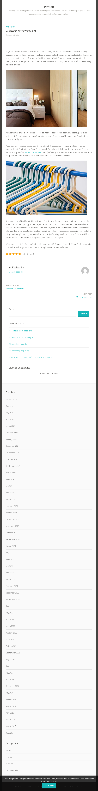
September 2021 (13, 652)
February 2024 (12, 506)
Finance (9, 757)
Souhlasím (49, 785)
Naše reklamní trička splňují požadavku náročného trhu (31, 357)
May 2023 (9, 566)
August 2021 (11, 659)
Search (12, 309)
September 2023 (13, 539)
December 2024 (12, 446)
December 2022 (12, 592)
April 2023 (10, 572)
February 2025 (12, 432)
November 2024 (12, 452)
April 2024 (10, 492)
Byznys (8, 750)
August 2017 (11, 726)
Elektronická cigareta (18, 344)
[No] (95, 783)
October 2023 (11, 532)
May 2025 (9, 412)
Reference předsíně (33, 152)
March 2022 (10, 626)
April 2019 (10, 712)
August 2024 (11, 472)
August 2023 (11, 546)
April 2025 (10, 419)
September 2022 (13, 599)
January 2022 (11, 632)
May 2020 (9, 692)
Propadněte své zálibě (16, 287)
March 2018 (10, 719)
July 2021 (10, 666)
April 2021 (10, 679)
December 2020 (12, 686)
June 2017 (10, 733)
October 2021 (11, 646)
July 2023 (10, 552)
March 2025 (10, 426)
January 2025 (11, 439)
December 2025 (12, 399)
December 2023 (12, 519)
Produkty (10, 27)
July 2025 (10, 406)
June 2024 (10, 479)
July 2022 (10, 606)
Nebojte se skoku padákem (20, 330)
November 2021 (12, 639)
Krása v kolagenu (84, 295)
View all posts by (16, 271)
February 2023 (12, 586)
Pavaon (49, 7)
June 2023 (10, 559)
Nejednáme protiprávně (19, 350)
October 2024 (11, 459)
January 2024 (11, 512)
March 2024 (10, 499)
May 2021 (9, 672)
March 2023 (10, 579)
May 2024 (9, 486)
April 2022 (10, 619)
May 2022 (9, 612)
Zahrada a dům (12, 770)
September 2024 (13, 466)
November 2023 (12, 526)
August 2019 (11, 706)
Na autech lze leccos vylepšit (21, 337)
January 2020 (11, 699)
